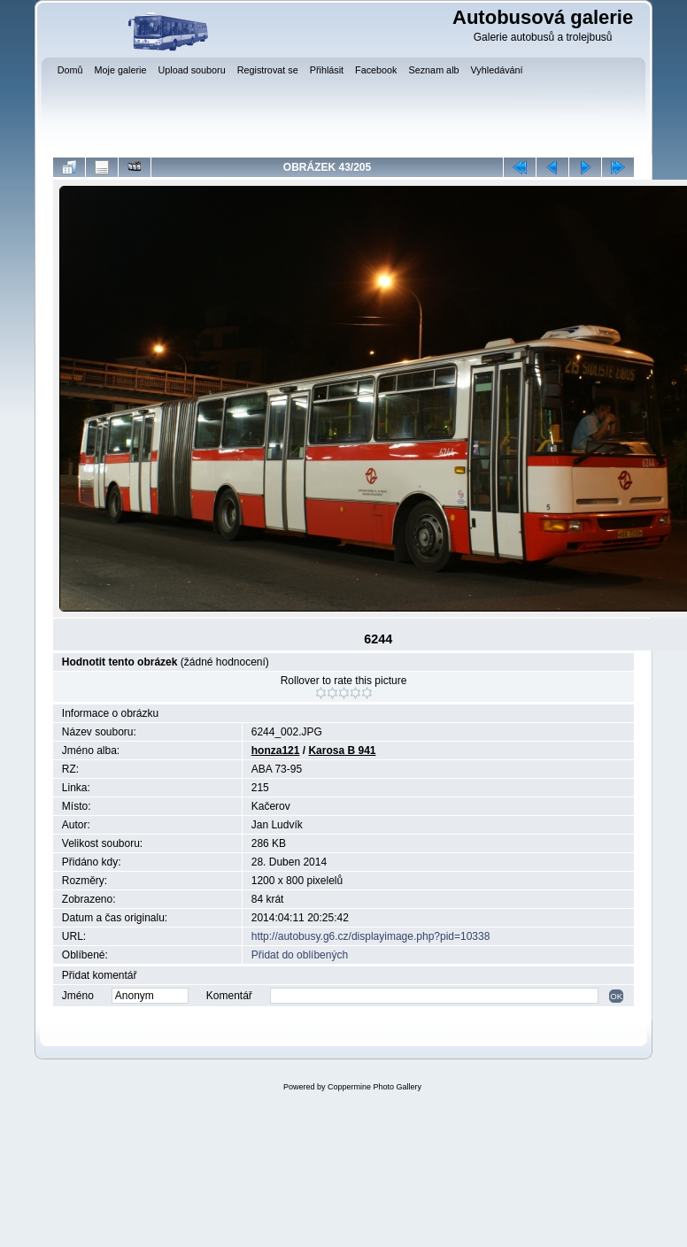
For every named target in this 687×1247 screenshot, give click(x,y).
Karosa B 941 (341, 750)
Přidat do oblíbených (299, 955)
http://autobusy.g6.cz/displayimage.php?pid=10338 (370, 936)
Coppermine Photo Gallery (374, 1086)
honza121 (275, 750)
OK (616, 996)
